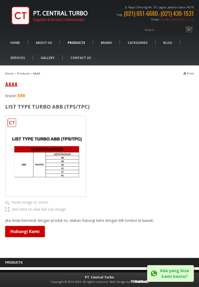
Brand (106, 43)
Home (15, 43)
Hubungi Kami (25, 231)
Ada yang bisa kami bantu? (174, 273)
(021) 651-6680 (141, 13)
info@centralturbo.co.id (177, 19)
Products (76, 43)
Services (17, 58)
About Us (44, 43)
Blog (167, 43)
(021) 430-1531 (177, 13)
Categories (137, 43)
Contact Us (80, 58)
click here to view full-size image (39, 209)
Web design (118, 282)
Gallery (48, 58)
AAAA (36, 73)
